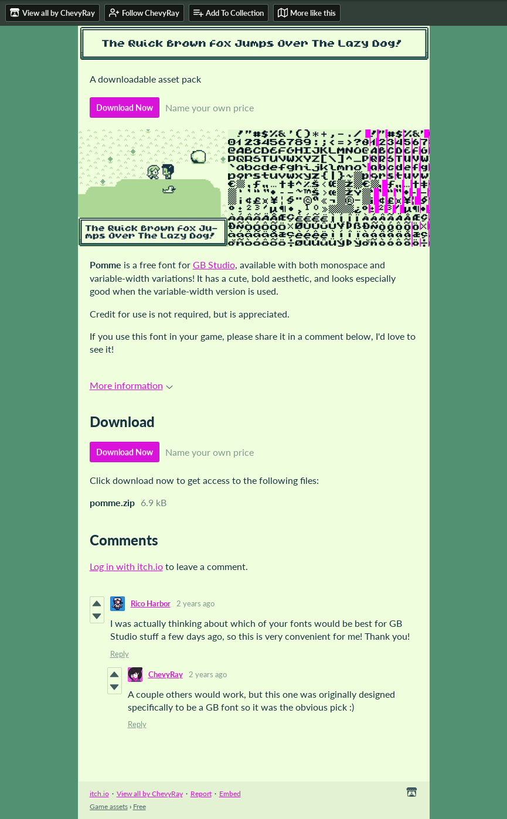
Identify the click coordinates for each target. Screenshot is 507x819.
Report (201, 793)
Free (139, 806)
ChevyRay (165, 674)
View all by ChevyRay (150, 793)
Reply (119, 653)
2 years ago (195, 603)
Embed (230, 793)
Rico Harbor (151, 603)
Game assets (109, 806)
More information (131, 385)
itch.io (99, 793)
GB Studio (214, 264)
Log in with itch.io (126, 566)
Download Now (124, 107)
